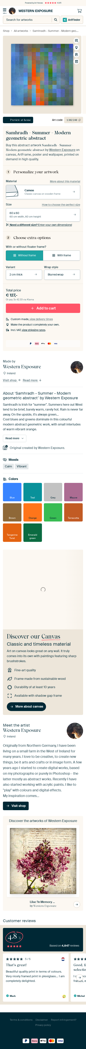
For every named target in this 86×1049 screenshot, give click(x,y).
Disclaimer (41, 1019)
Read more (32, 380)
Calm (8, 466)
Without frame (24, 255)
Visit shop (12, 380)
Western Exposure (31, 11)
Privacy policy (43, 1025)
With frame (61, 255)
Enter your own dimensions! (39, 225)
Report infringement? (63, 1019)
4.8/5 (53, 3)
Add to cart (43, 308)
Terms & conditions (21, 1019)
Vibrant (22, 466)
